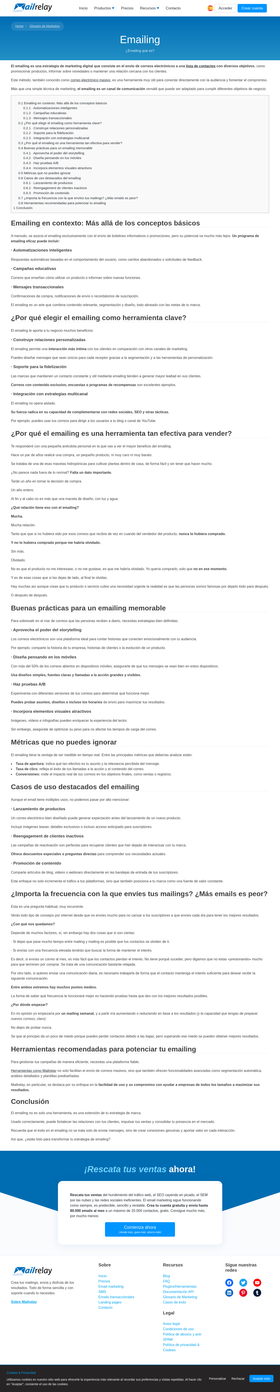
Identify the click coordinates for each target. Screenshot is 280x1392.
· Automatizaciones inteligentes (50, 108)
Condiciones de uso (178, 1329)
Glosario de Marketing (45, 26)
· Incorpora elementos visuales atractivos (57, 168)
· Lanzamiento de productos (48, 183)
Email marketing (111, 1286)
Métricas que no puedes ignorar (44, 173)
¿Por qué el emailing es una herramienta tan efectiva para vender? (70, 143)
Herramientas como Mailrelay (33, 1071)
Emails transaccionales (116, 1297)
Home (19, 26)
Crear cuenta (252, 8)
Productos (102, 8)
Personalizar (217, 1378)
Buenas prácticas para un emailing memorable (55, 148)
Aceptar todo (261, 1378)
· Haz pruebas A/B (40, 163)
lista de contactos (200, 66)
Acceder (225, 8)
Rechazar (238, 1378)
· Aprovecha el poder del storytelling (53, 153)
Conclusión (23, 208)
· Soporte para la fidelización (48, 133)
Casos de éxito (174, 1302)
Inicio (83, 8)
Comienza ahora (140, 1229)
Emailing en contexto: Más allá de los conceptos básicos (62, 103)
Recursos (148, 8)
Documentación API (178, 1292)
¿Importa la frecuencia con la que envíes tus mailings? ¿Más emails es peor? (78, 198)
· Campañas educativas (44, 113)
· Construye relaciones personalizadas (55, 128)
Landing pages (109, 1302)
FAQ (166, 1281)
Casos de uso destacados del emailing (49, 178)
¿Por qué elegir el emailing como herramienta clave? (60, 123)
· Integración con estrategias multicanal (56, 138)
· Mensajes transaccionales (47, 118)
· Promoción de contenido (46, 193)
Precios (127, 8)
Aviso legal (171, 1324)
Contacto (173, 8)
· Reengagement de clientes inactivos (55, 188)
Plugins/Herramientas (179, 1286)
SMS (102, 1292)
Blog (166, 1276)
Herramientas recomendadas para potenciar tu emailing (62, 203)
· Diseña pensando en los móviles (52, 158)
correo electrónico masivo (90, 80)
